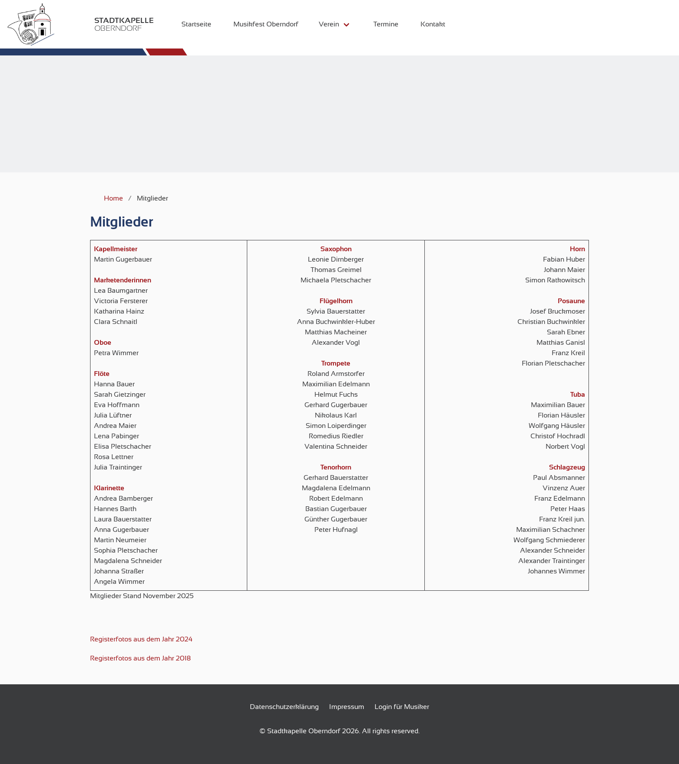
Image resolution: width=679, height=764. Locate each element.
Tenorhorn (335, 467)
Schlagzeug (567, 467)
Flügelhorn (336, 301)
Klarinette (109, 488)
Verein (323, 24)
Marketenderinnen (122, 280)
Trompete (335, 363)
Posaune (571, 301)
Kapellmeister (115, 249)
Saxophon (336, 249)
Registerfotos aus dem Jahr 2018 (140, 658)
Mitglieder (121, 222)
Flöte (102, 374)
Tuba (577, 394)
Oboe (102, 342)
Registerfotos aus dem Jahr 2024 (141, 639)
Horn (577, 249)
